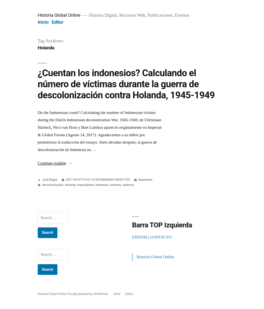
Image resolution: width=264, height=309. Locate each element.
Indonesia (102, 185)
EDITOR (139, 237)
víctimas (115, 185)
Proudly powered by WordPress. (88, 294)
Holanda (70, 185)
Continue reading (55, 163)
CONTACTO (161, 237)
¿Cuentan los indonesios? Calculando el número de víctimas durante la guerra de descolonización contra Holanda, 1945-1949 (126, 84)
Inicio (43, 22)
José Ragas (49, 179)
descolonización (53, 185)
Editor (57, 22)
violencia (128, 185)
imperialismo (85, 185)
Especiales (145, 179)
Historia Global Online (59, 15)
